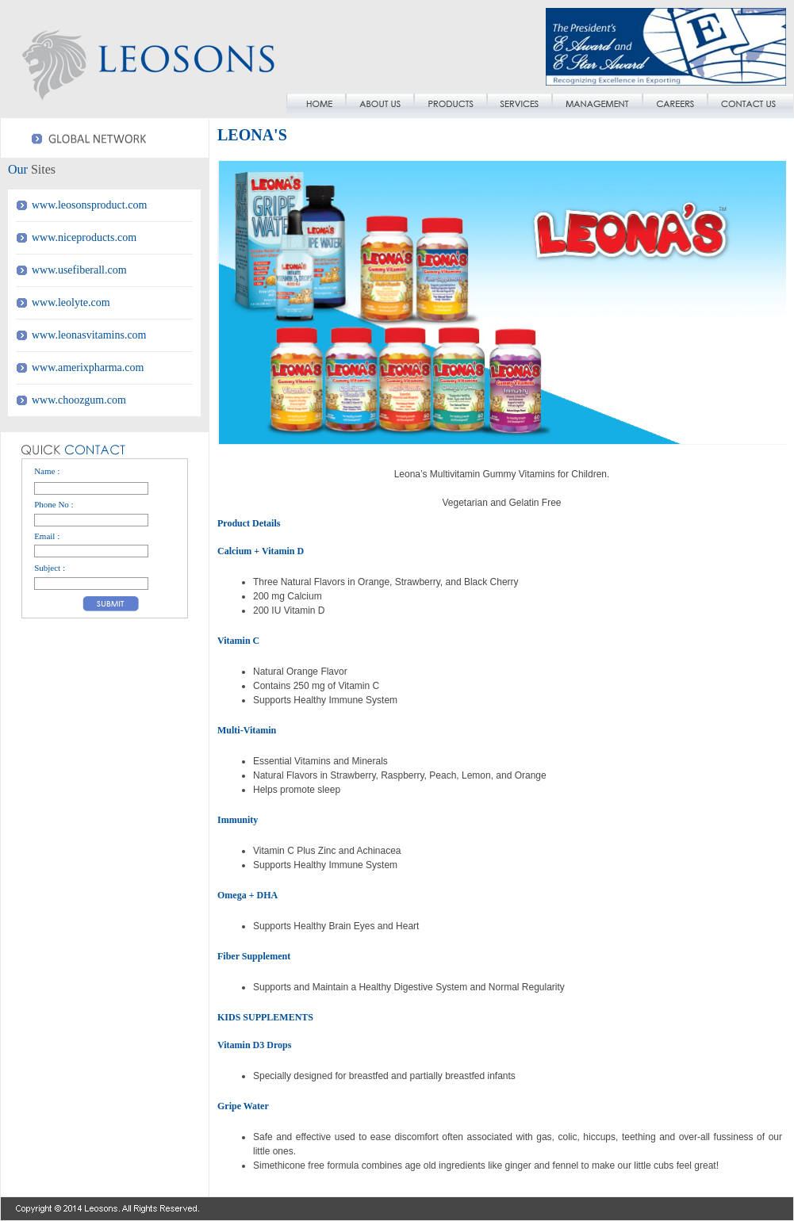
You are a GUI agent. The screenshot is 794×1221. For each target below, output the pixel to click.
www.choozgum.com (79, 400)
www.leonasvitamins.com (89, 335)
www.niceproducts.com (84, 237)
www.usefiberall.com (79, 270)
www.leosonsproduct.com (89, 205)
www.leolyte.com (71, 302)
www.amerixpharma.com (88, 367)
